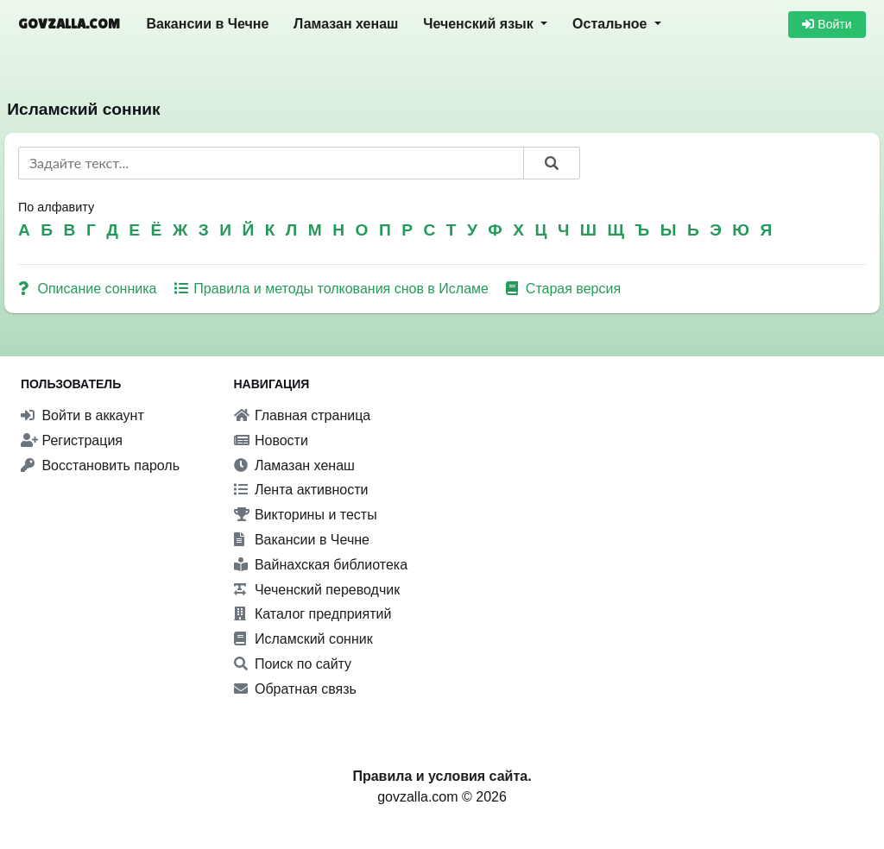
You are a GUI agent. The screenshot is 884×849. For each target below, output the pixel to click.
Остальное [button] (611, 23)
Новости (271, 440)
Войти (826, 24)
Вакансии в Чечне (207, 23)
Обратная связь (295, 689)
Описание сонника (89, 288)
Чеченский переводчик (317, 589)
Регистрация (72, 440)
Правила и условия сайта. (441, 776)
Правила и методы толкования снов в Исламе (333, 288)
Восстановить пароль (100, 465)
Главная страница (302, 415)
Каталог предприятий (313, 614)
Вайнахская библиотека (321, 564)
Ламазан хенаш (346, 23)
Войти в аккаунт (82, 415)
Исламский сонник (303, 639)
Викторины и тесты (305, 514)
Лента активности (301, 489)
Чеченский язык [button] (480, 23)
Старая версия (563, 288)
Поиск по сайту (293, 664)
